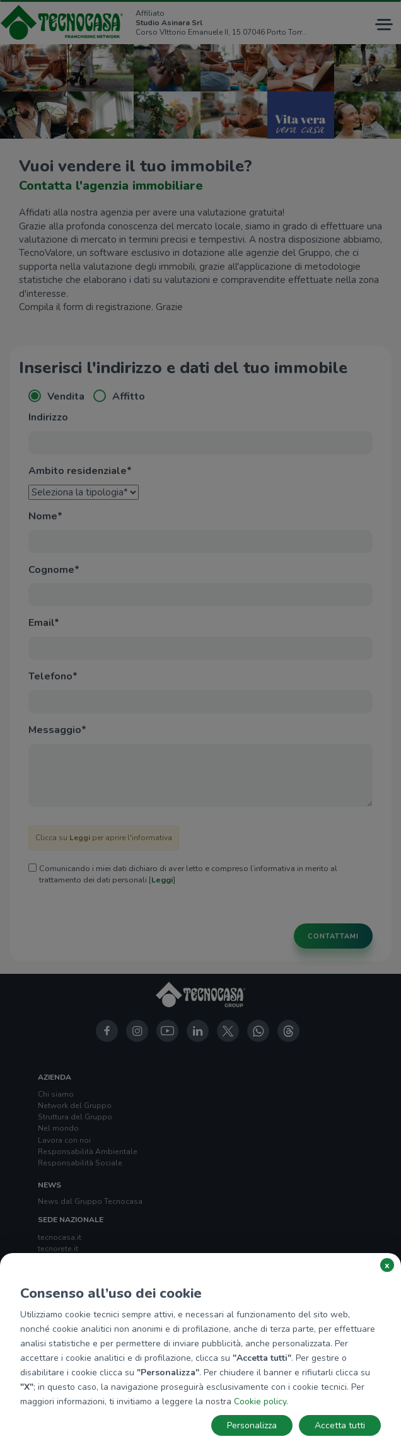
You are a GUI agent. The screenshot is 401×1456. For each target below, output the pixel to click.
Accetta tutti (340, 1425)
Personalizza (252, 1425)
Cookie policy (260, 1401)
